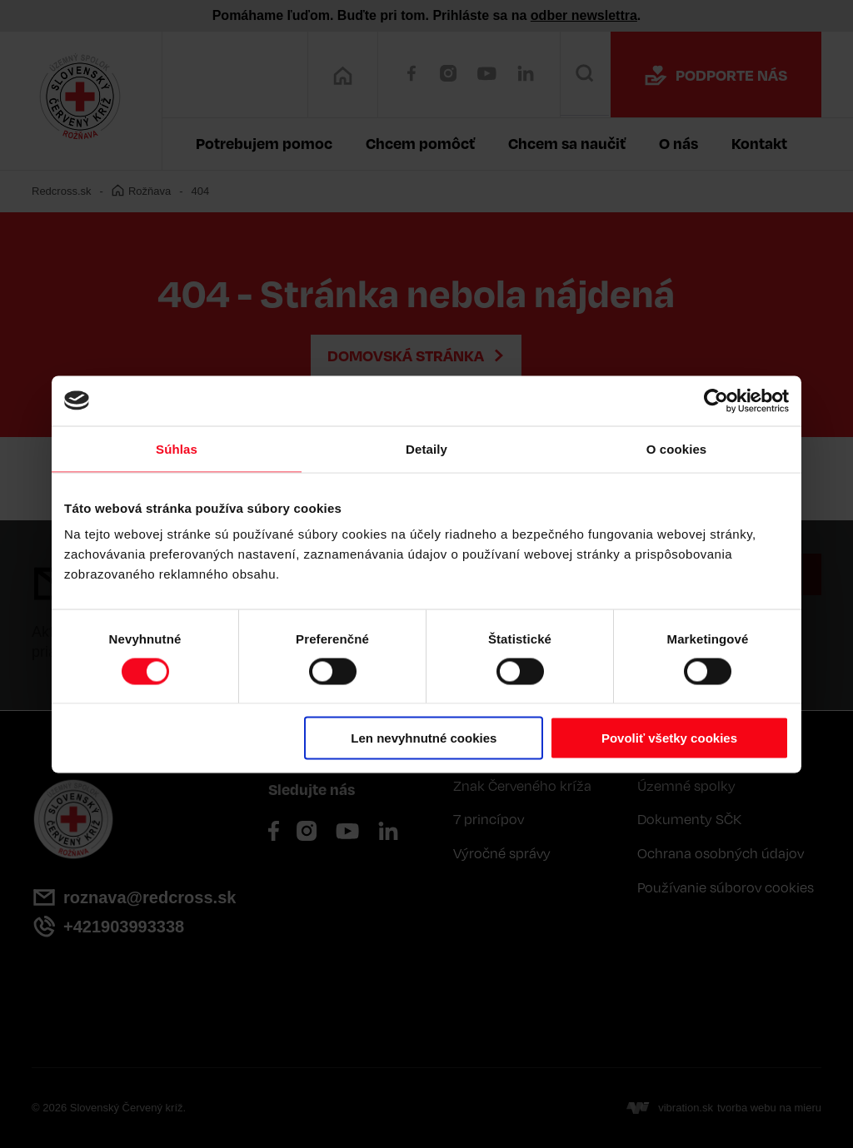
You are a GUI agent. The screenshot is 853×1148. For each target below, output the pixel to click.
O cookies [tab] (676, 448)
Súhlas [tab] (176, 448)
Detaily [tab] (426, 448)
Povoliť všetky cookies (669, 738)
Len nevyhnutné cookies (423, 738)
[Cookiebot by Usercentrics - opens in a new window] (716, 400)
